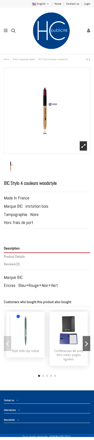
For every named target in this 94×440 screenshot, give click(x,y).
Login (87, 4)
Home (58, 4)
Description (12, 248)
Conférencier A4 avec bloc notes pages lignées (68, 355)
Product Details (14, 257)
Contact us (73, 4)
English (41, 4)
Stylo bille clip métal (25, 351)
